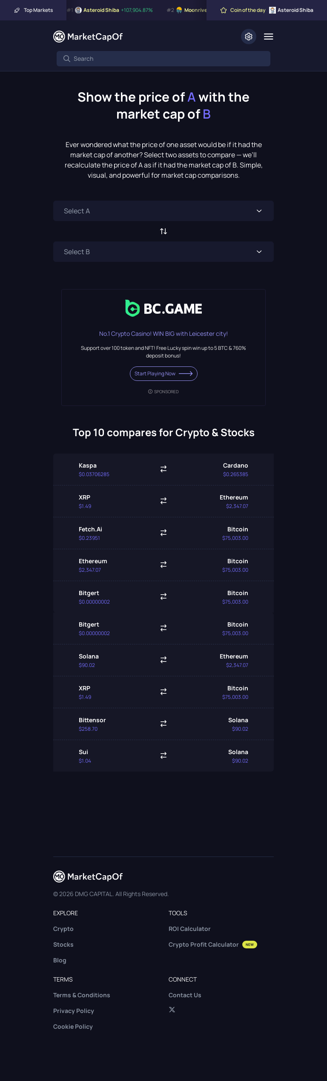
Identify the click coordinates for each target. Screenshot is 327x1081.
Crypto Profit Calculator (213, 944)
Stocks (63, 944)
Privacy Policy (73, 1011)
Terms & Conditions (81, 995)
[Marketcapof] (88, 37)
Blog (59, 960)
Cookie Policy (73, 1026)
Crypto (63, 929)
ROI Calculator (190, 929)
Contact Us (185, 995)
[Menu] (268, 36)
